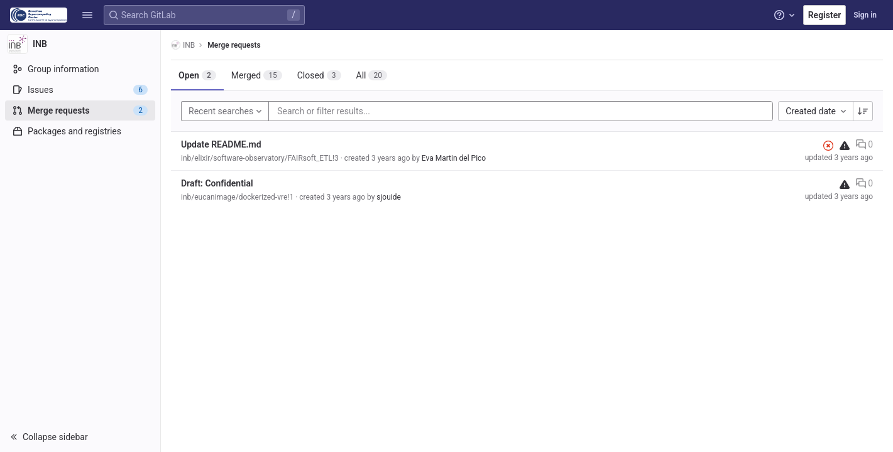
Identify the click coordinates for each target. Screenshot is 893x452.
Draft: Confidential (217, 183)
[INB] (80, 43)
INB (183, 45)
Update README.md (221, 144)
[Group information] (80, 69)
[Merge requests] (80, 110)
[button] (87, 15)
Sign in (865, 15)
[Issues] (80, 90)
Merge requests (233, 45)
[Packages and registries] (80, 131)
